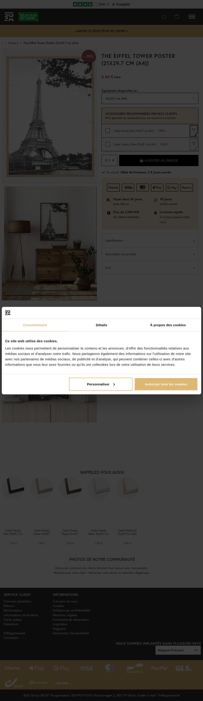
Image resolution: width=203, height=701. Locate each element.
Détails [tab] (101, 325)
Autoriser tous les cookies (166, 384)
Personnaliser (101, 384)
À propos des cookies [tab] (168, 325)
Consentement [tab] (35, 325)
